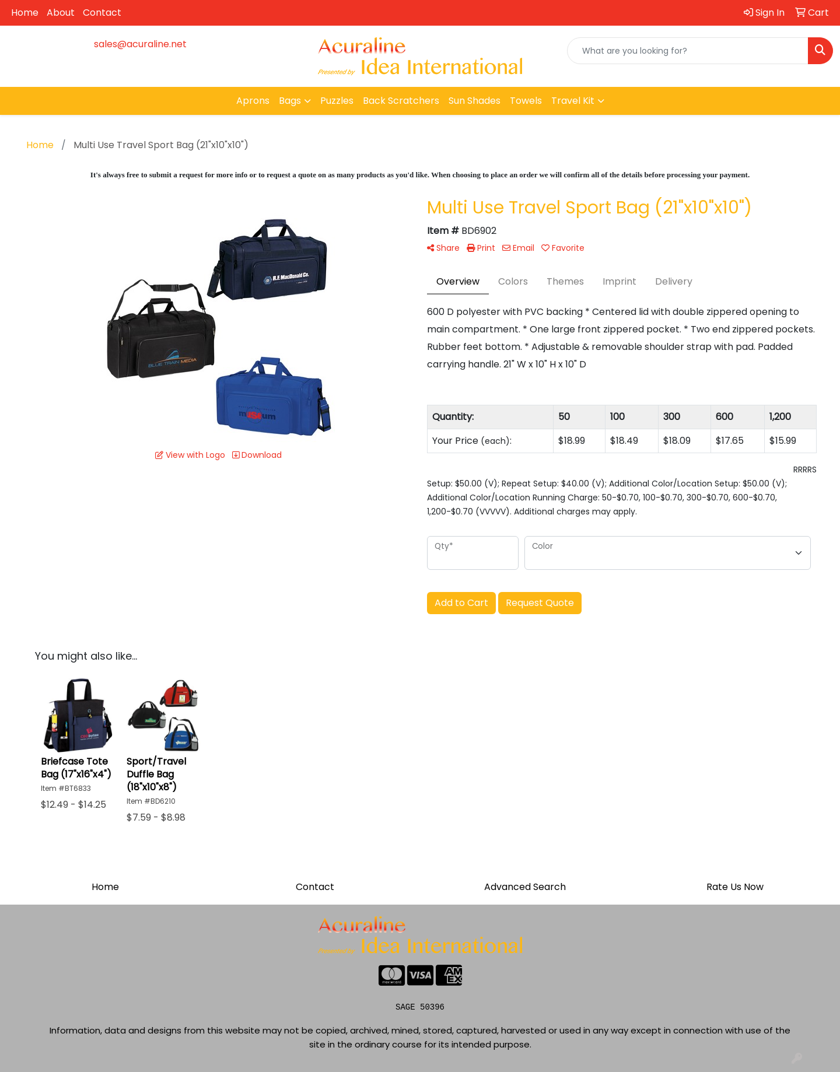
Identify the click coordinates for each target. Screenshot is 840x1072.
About (61, 12)
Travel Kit (572, 100)
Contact (102, 12)
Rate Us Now (735, 887)
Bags (290, 100)
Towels (526, 100)
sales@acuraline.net (140, 44)
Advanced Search (525, 887)
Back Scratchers (401, 100)
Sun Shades (475, 100)
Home (24, 12)
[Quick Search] (687, 50)
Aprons (253, 100)
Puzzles (337, 100)
